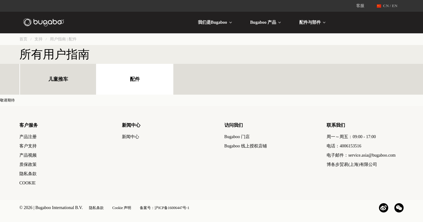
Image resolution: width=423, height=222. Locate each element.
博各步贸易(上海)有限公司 (352, 164)
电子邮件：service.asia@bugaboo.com (361, 155)
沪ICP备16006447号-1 (172, 208)
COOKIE (27, 183)
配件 (135, 79)
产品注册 (28, 136)
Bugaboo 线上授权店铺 (245, 146)
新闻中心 (130, 136)
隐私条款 (28, 173)
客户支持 (28, 146)
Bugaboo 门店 (237, 136)
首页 (23, 39)
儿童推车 (58, 79)
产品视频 (28, 155)
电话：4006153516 (344, 146)
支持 (38, 39)
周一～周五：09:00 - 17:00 (351, 136)
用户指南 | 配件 (63, 39)
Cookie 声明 (121, 208)
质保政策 (28, 164)
